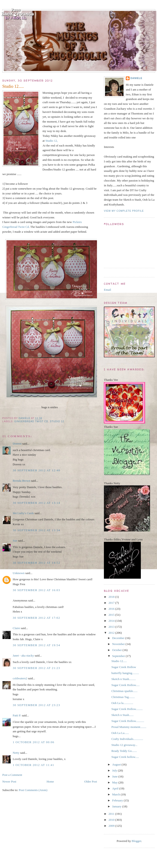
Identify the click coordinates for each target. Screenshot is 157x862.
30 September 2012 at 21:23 (36, 668)
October (117, 650)
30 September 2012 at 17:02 (36, 617)
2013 (112, 626)
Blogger (136, 841)
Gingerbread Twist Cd (31, 421)
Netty (16, 752)
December (118, 638)
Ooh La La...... (120, 733)
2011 (112, 813)
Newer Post (9, 781)
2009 (112, 825)
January (117, 806)
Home (50, 781)
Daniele (136, 78)
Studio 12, (51, 140)
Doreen (17, 443)
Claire (16, 628)
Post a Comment (12, 775)
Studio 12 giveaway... (124, 745)
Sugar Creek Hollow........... (127, 721)
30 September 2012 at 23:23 (36, 705)
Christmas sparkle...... (124, 691)
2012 (112, 632)
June (115, 776)
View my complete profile (124, 211)
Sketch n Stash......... (123, 679)
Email (107, 289)
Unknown (18, 573)
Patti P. (17, 715)
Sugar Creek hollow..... (125, 757)
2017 (112, 602)
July (115, 770)
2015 (112, 614)
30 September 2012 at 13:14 (36, 502)
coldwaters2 (20, 678)
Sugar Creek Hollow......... (126, 709)
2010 (112, 819)
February (118, 800)
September (119, 656)
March (116, 794)
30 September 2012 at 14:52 (36, 562)
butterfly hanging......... (125, 673)
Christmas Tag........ (123, 697)
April (115, 788)
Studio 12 (57, 421)
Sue (15, 540)
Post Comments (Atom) (33, 790)
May (115, 782)
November (119, 644)
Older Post (90, 781)
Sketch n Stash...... (122, 715)
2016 (112, 608)
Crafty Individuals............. (127, 739)
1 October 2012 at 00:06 (33, 742)
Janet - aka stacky (23, 655)
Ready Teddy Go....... (124, 751)
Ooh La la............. (122, 703)
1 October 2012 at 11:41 (33, 765)
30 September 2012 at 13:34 (36, 530)
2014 (112, 620)
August (117, 764)
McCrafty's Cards (23, 513)
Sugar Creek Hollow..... (125, 685)
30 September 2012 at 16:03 (36, 590)
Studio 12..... (119, 661)
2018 (112, 596)
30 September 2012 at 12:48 (36, 470)
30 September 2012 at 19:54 (36, 645)
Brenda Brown (21, 480)
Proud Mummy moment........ (128, 727)
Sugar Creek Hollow (123, 667)
